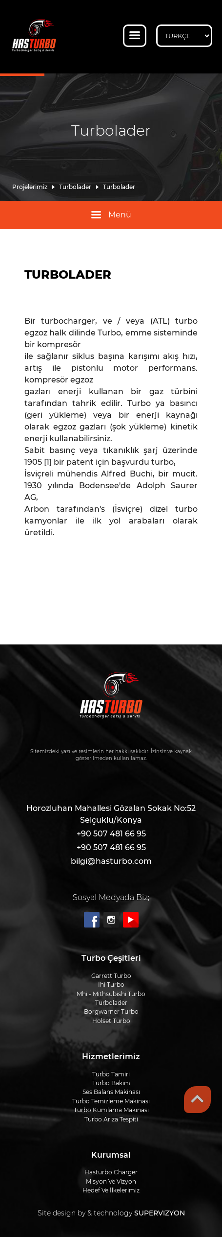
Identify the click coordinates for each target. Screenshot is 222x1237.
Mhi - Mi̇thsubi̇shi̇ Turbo (111, 994)
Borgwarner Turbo (111, 1011)
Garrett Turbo (111, 975)
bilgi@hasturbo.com (111, 861)
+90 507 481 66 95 (111, 833)
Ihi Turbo (111, 984)
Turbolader (75, 187)
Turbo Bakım (111, 1083)
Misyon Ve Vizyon (111, 1181)
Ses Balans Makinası (111, 1091)
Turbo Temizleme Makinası (111, 1101)
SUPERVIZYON (159, 1213)
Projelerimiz (29, 187)
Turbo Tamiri (111, 1074)
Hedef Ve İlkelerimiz (111, 1190)
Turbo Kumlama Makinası (111, 1110)
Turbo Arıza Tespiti (111, 1119)
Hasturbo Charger (111, 1172)
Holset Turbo (111, 1020)
